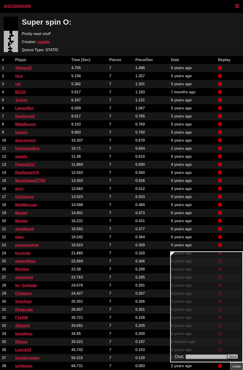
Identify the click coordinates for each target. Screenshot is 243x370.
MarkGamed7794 (30, 181)
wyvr (19, 189)
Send (232, 356)
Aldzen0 (22, 326)
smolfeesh (24, 229)
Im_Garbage (26, 285)
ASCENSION (17, 6)
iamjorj (21, 132)
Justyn (21, 100)
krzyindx (23, 253)
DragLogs (24, 309)
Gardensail (25, 116)
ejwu (19, 237)
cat (18, 84)
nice (19, 76)
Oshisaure (24, 197)
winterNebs (25, 261)
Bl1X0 (20, 92)
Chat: (180, 356)
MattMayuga (26, 205)
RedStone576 (27, 173)
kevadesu (23, 334)
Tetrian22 (23, 68)
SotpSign (23, 301)
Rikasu (21, 342)
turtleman (23, 366)
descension (25, 140)
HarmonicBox (27, 148)
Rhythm (22, 269)
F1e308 (21, 318)
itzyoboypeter (27, 358)
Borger (21, 213)
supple (44, 42)
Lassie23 (23, 350)
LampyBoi (24, 108)
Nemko (21, 221)
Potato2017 (25, 164)
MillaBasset (25, 124)
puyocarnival (27, 245)
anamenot (24, 277)
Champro (23, 293)
